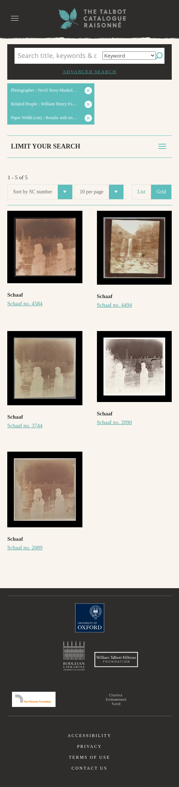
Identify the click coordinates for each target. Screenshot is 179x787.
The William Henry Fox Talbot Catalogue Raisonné (89, 18)
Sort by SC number (42, 192)
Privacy (89, 746)
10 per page (101, 192)
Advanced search (89, 71)
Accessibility (89, 735)
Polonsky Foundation (34, 699)
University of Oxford (89, 617)
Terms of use (89, 757)
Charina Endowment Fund (116, 699)
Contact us (89, 768)
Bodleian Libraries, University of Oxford (74, 655)
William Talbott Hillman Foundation (116, 659)
